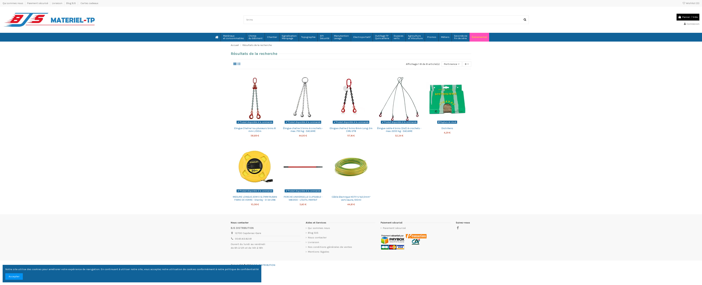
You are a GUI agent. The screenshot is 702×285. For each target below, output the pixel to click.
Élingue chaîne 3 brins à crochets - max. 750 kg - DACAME (303, 130)
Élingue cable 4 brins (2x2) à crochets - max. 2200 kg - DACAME (399, 130)
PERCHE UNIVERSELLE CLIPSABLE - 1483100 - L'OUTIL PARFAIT (303, 198)
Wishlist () (690, 3)
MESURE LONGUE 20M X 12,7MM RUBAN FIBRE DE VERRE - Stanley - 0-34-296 (255, 198)
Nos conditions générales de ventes (330, 247)
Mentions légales (318, 251)
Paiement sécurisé (38, 3)
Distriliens (447, 128)
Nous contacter (317, 237)
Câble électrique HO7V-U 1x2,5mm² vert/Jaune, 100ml (351, 198)
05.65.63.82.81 (243, 238)
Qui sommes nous (13, 3)
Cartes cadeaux (89, 3)
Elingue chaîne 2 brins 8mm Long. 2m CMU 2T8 (351, 130)
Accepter (14, 276)
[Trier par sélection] (452, 64)
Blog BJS (71, 3)
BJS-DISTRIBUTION (264, 265)
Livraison (57, 3)
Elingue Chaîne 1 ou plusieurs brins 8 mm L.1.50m (255, 130)
